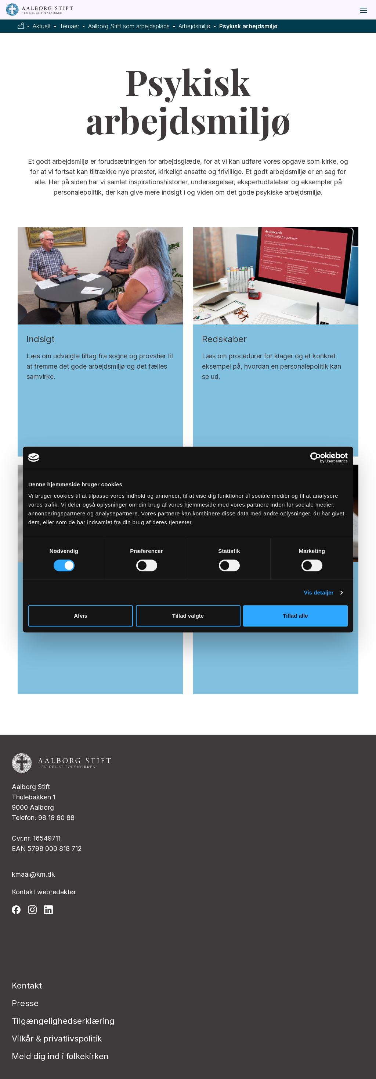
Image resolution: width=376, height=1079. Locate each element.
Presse (25, 1003)
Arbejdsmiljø (194, 26)
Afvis (80, 616)
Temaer (69, 26)
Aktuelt (42, 26)
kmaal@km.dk (33, 874)
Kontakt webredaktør (44, 892)
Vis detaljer (319, 592)
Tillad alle (295, 616)
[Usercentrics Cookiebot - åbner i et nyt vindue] (315, 457)
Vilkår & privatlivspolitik (57, 1038)
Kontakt (27, 985)
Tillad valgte (188, 616)
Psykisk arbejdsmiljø (248, 26)
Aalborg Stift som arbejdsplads (129, 26)
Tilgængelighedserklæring (63, 1020)
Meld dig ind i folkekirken (60, 1056)
